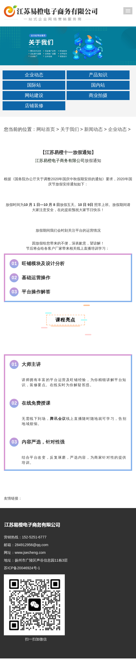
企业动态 (34, 74)
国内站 (98, 85)
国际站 (34, 85)
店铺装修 (34, 105)
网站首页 (45, 129)
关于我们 (69, 129)
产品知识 (98, 74)
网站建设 (34, 95)
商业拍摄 (98, 95)
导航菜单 (127, 10)
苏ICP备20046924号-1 (22, 568)
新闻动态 (93, 129)
